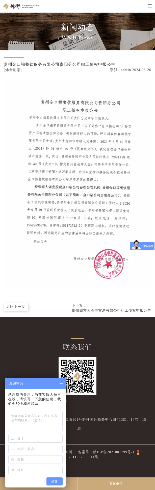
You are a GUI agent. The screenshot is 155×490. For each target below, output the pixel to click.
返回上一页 (15, 307)
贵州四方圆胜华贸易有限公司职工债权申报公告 (111, 310)
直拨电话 (116, 483)
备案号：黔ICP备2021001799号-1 (103, 452)
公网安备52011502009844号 (74, 457)
